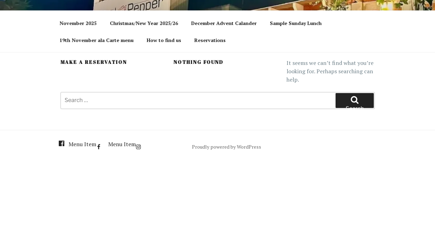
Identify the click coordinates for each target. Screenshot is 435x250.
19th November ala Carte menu (96, 40)
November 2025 (78, 23)
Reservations (210, 40)
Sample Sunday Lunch (296, 23)
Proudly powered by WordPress (226, 146)
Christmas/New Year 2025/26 (144, 23)
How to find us (164, 40)
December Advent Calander (224, 23)
